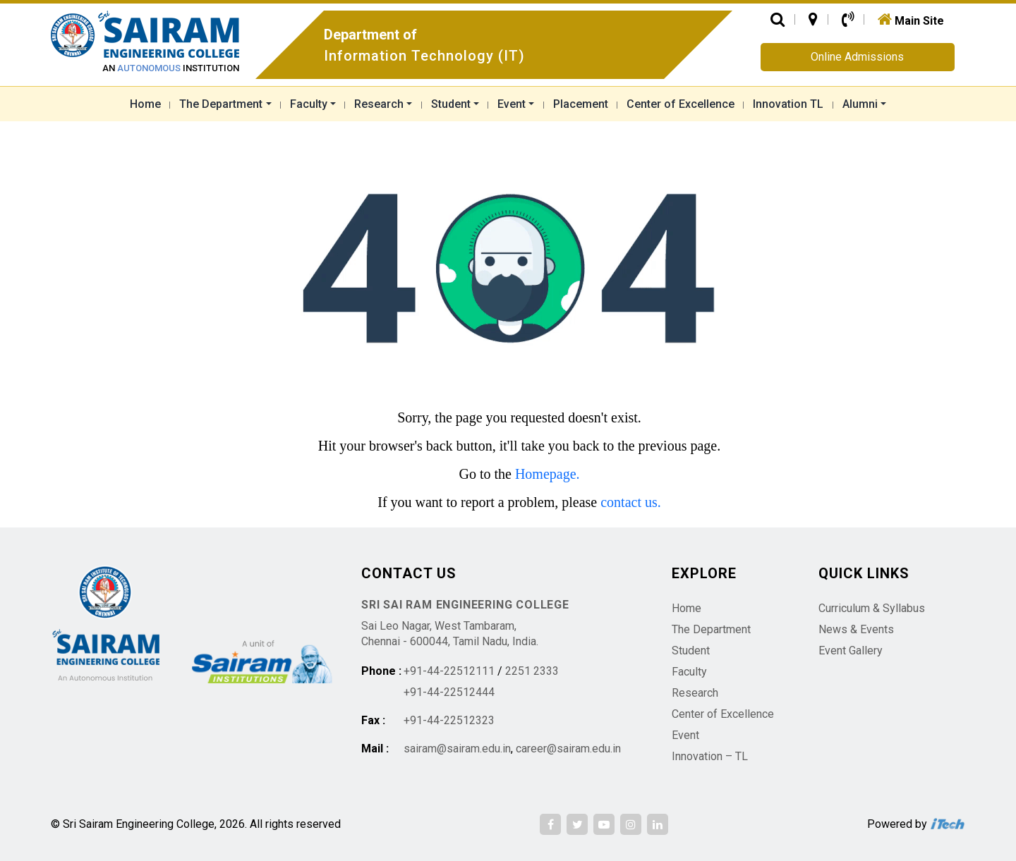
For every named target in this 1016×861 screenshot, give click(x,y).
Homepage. (547, 474)
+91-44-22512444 (449, 692)
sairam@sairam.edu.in (457, 748)
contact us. (630, 502)
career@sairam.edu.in (568, 748)
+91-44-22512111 (449, 671)
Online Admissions (857, 56)
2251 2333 (532, 671)
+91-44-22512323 (449, 720)
